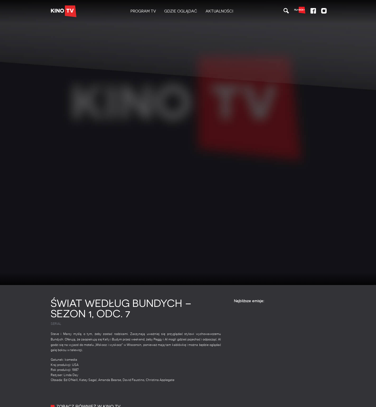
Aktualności (219, 11)
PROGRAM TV (143, 11)
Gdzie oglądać (180, 11)
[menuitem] (143, 11)
